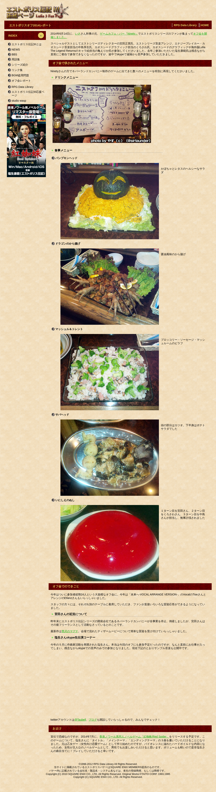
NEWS (16, 49)
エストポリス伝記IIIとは (27, 44)
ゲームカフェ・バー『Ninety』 (119, 33)
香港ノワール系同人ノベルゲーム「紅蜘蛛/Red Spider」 (134, 736)
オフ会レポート (21, 80)
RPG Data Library (185, 25)
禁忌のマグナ (70, 631)
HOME (205, 25)
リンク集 (17, 70)
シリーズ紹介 (20, 64)
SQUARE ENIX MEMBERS (125, 767)
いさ (78, 33)
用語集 (16, 59)
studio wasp (19, 100)
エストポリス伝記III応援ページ (28, 93)
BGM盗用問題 (20, 75)
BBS (14, 54)
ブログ (93, 719)
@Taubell (80, 719)
